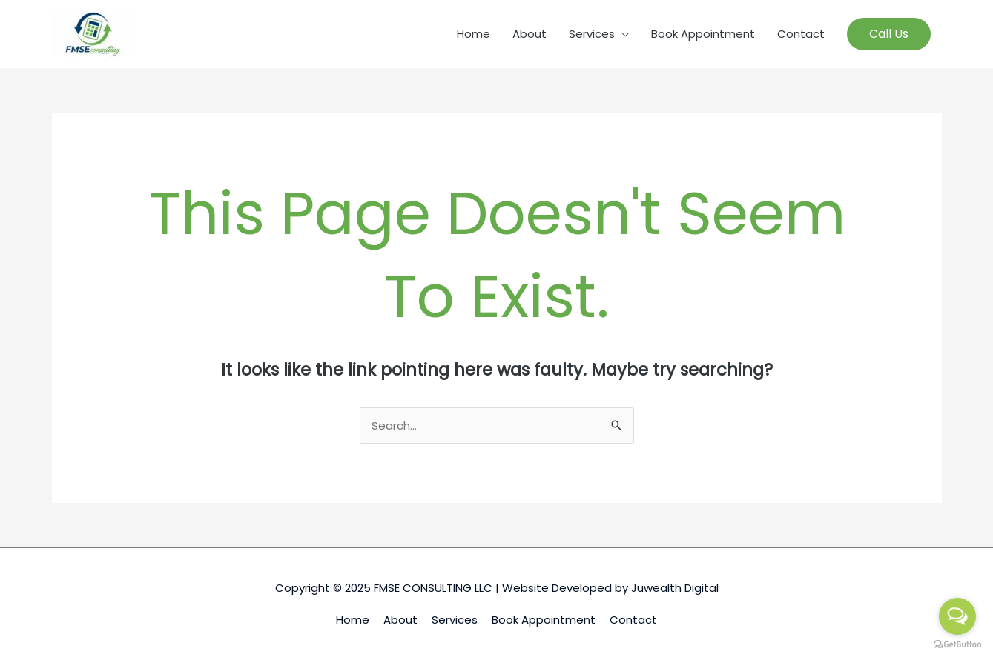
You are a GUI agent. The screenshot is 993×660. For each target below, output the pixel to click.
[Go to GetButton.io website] (957, 645)
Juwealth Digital (675, 588)
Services (592, 33)
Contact (801, 33)
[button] (889, 34)
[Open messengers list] (957, 616)
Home (473, 33)
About (529, 33)
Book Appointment (703, 33)
